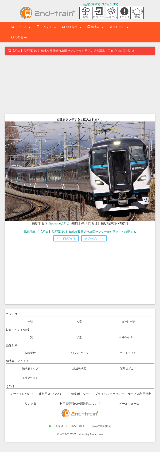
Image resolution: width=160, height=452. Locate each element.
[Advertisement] (80, 84)
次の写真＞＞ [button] (94, 238)
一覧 (30, 321)
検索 (79, 321)
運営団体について (50, 393)
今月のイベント (128, 337)
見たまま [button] (118, 26)
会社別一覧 (128, 321)
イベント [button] (45, 26)
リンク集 (30, 403)
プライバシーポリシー (109, 393)
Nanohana (96, 434)
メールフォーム (129, 403)
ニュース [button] (20, 26)
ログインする (110, 4)
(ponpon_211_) (59, 223)
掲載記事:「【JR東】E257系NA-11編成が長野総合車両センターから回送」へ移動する (80, 231)
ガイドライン (128, 352)
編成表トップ (30, 368)
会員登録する (92, 4)
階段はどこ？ (128, 368)
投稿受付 (30, 352)
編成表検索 (79, 368)
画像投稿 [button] (71, 26)
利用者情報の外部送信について (80, 403)
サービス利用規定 (139, 393)
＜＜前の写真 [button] (66, 238)
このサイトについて (21, 393)
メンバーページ (79, 352)
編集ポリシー (80, 393)
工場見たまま (30, 377)
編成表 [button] (94, 26)
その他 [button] (18, 37)
